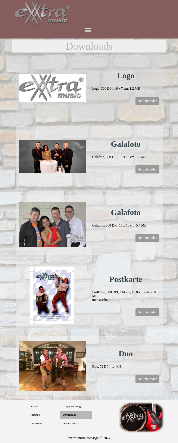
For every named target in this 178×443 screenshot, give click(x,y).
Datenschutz (70, 423)
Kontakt (35, 406)
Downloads (69, 414)
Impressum (37, 423)
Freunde (35, 414)
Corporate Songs (72, 406)
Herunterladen (147, 101)
